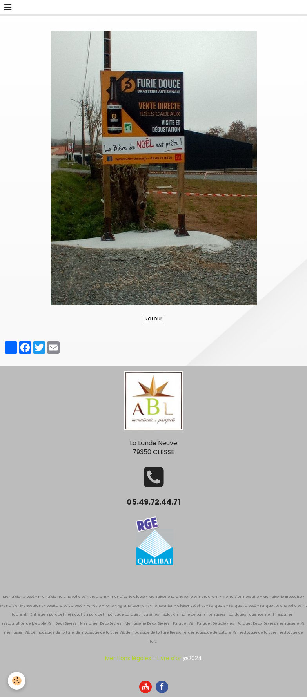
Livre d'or (169, 658)
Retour (153, 318)
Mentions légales (128, 658)
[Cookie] (16, 681)
